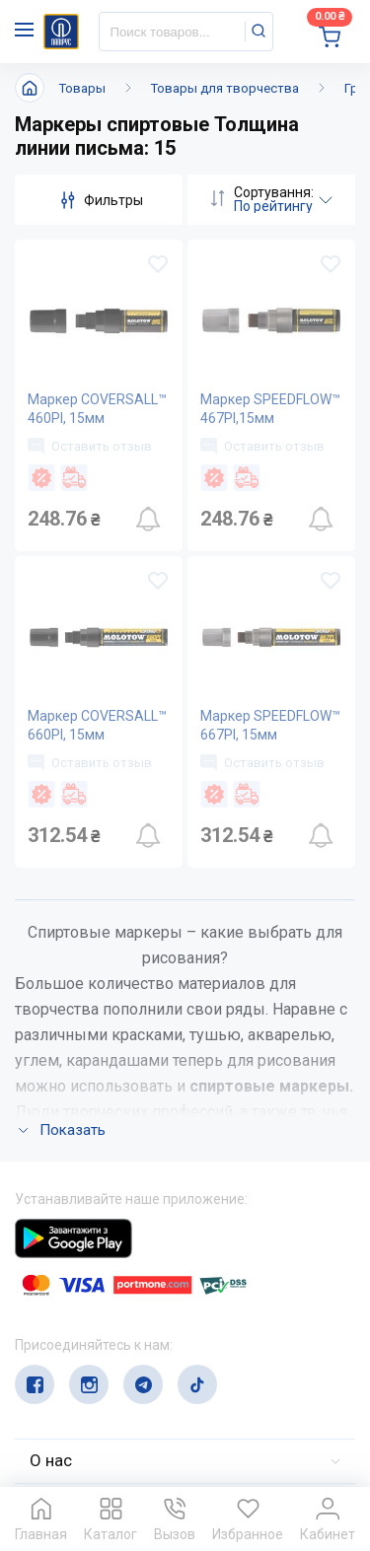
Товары (82, 88)
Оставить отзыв (90, 446)
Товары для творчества (225, 88)
